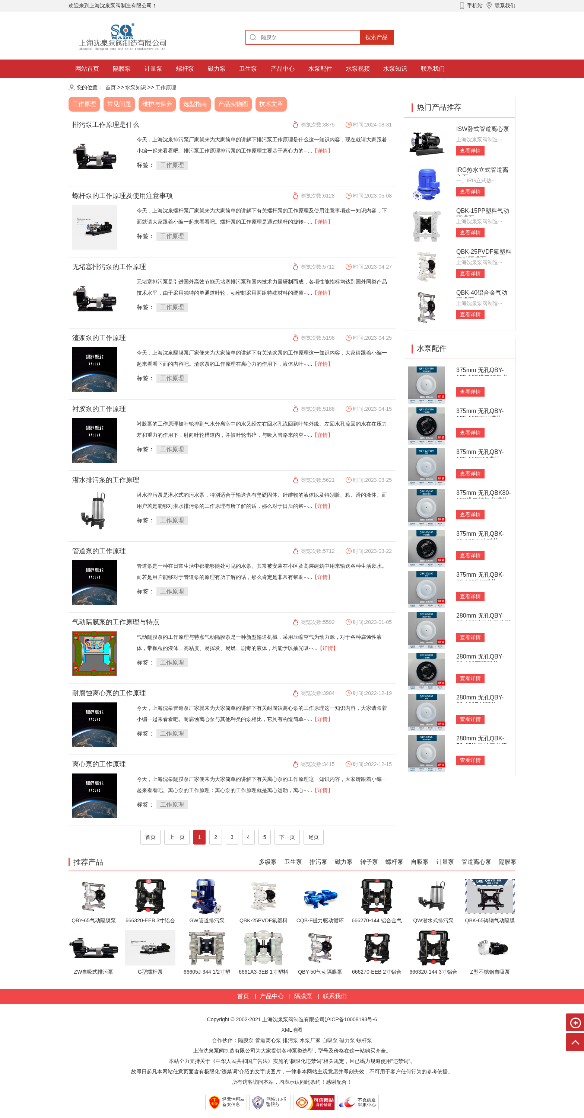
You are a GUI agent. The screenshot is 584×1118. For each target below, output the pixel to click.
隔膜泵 (122, 68)
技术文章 (271, 104)
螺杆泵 (185, 68)
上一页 (177, 837)
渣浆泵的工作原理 (99, 338)
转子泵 (369, 862)
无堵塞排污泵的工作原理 (109, 266)
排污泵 (318, 862)
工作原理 (165, 87)
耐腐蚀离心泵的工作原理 (109, 693)
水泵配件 (320, 68)
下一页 (287, 837)
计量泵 (153, 68)
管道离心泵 (476, 862)
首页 (110, 87)
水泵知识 (395, 68)
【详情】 (322, 151)
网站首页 (87, 68)
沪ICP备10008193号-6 (351, 1019)
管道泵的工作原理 (99, 551)
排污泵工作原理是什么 (105, 124)
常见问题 (119, 104)
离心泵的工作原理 (99, 764)
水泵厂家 (310, 1040)
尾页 (313, 837)
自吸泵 (420, 862)
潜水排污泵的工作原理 (105, 480)
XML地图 (292, 1030)
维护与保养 (157, 104)
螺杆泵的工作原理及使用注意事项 (122, 195)
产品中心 (283, 68)
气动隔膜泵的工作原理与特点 (115, 622)
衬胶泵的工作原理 (99, 409)
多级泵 (268, 862)
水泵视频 (358, 68)
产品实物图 (233, 104)
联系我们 (433, 68)
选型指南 (195, 104)
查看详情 (470, 151)
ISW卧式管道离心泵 (482, 129)
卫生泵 (248, 68)
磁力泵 (217, 68)
